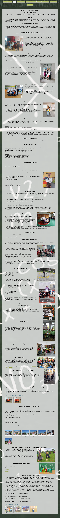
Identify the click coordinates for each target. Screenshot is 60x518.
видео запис (15, 186)
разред (7, 469)
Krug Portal (10, 367)
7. (5, 469)
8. (5, 471)
